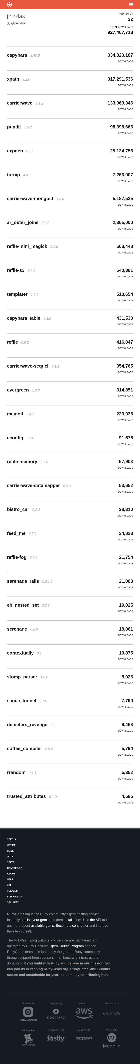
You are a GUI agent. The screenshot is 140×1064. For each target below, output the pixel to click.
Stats (10, 862)
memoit (20, 413)
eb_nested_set (28, 605)
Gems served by (56, 1030)
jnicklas (16, 16)
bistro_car (23, 509)
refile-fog (22, 557)
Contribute (14, 868)
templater (22, 294)
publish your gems (35, 920)
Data (10, 856)
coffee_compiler (30, 748)
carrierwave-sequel (33, 366)
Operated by (29, 1005)
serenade (22, 629)
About (11, 873)
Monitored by (29, 1030)
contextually (24, 652)
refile (18, 342)
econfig (20, 437)
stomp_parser (27, 676)
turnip (19, 174)
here (105, 975)
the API (95, 920)
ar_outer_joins (28, 222)
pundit (19, 126)
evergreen (23, 389)
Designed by (57, 1003)
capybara (23, 55)
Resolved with (112, 1003)
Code (10, 851)
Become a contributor (72, 926)
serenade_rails (30, 581)
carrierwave (25, 102)
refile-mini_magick (32, 246)
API (9, 885)
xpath (18, 79)
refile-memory (27, 461)
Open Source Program (67, 946)
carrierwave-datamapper (39, 485)
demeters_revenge (31, 724)
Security (13, 902)
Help (10, 879)
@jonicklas (18, 23)
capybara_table (29, 318)
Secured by (113, 1030)
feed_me (21, 533)
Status (11, 839)
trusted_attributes (32, 796)
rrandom (21, 772)
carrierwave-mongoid (35, 198)
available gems (42, 926)
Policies (12, 891)
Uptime (11, 845)
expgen (20, 150)
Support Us (14, 896)
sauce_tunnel (27, 700)
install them (72, 920)
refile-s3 (21, 270)
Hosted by (86, 1003)
